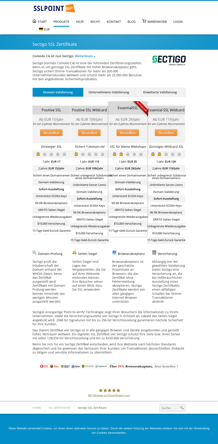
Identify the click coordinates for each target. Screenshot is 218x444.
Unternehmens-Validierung (109, 92)
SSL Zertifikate (59, 408)
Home (36, 408)
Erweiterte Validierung (160, 92)
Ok (110, 438)
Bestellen (51, 132)
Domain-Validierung (58, 92)
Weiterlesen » (85, 56)
